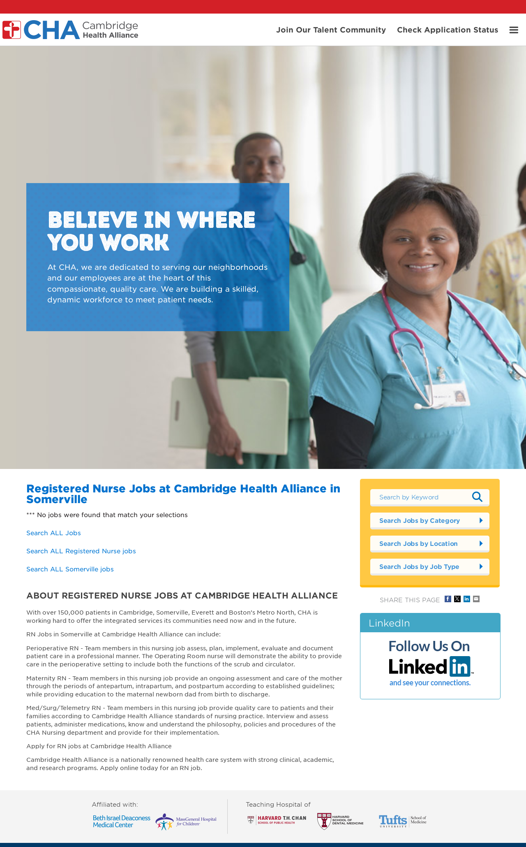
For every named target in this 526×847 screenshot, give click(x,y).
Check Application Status (447, 29)
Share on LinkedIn (467, 599)
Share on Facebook (448, 599)
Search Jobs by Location (418, 543)
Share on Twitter (457, 599)
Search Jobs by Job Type (419, 566)
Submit (477, 497)
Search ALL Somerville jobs (70, 569)
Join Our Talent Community (331, 29)
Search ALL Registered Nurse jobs (81, 551)
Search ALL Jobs (53, 532)
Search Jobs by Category (419, 520)
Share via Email (476, 599)
